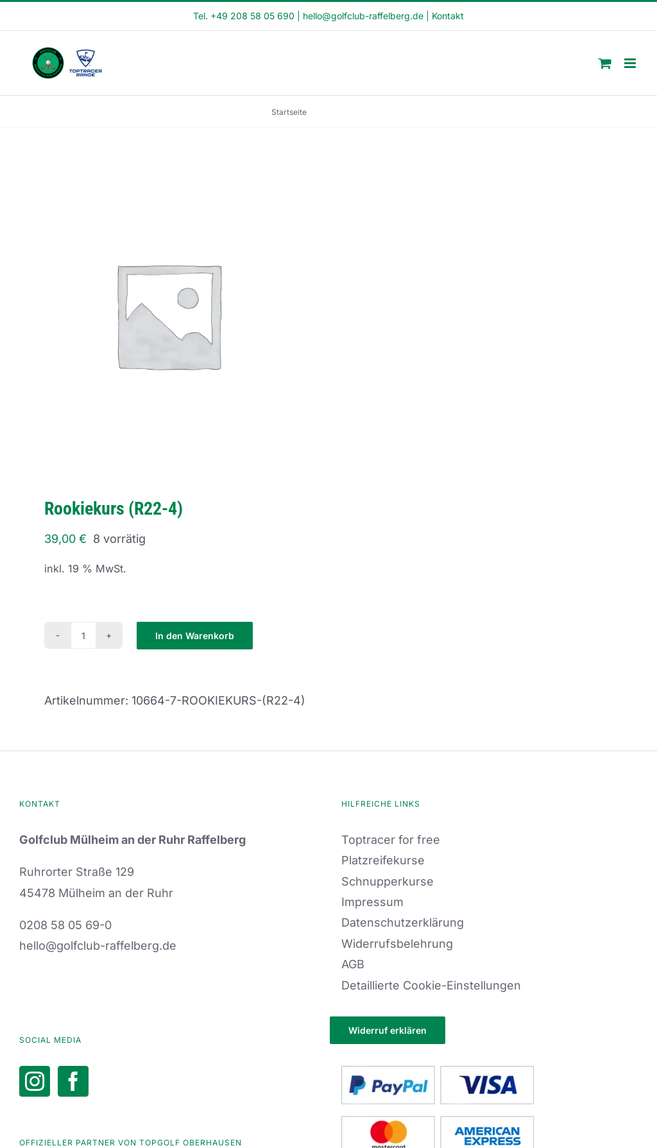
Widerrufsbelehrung (397, 943)
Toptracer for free (390, 839)
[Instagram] (34, 1081)
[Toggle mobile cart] (605, 63)
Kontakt (448, 15)
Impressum (372, 902)
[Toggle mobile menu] (631, 63)
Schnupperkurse (387, 881)
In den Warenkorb (194, 635)
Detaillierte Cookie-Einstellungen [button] (431, 985)
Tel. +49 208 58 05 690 (243, 15)
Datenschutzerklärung (402, 922)
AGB (352, 964)
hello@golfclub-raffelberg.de (363, 15)
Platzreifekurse (383, 860)
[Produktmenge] (83, 635)
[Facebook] (73, 1081)
